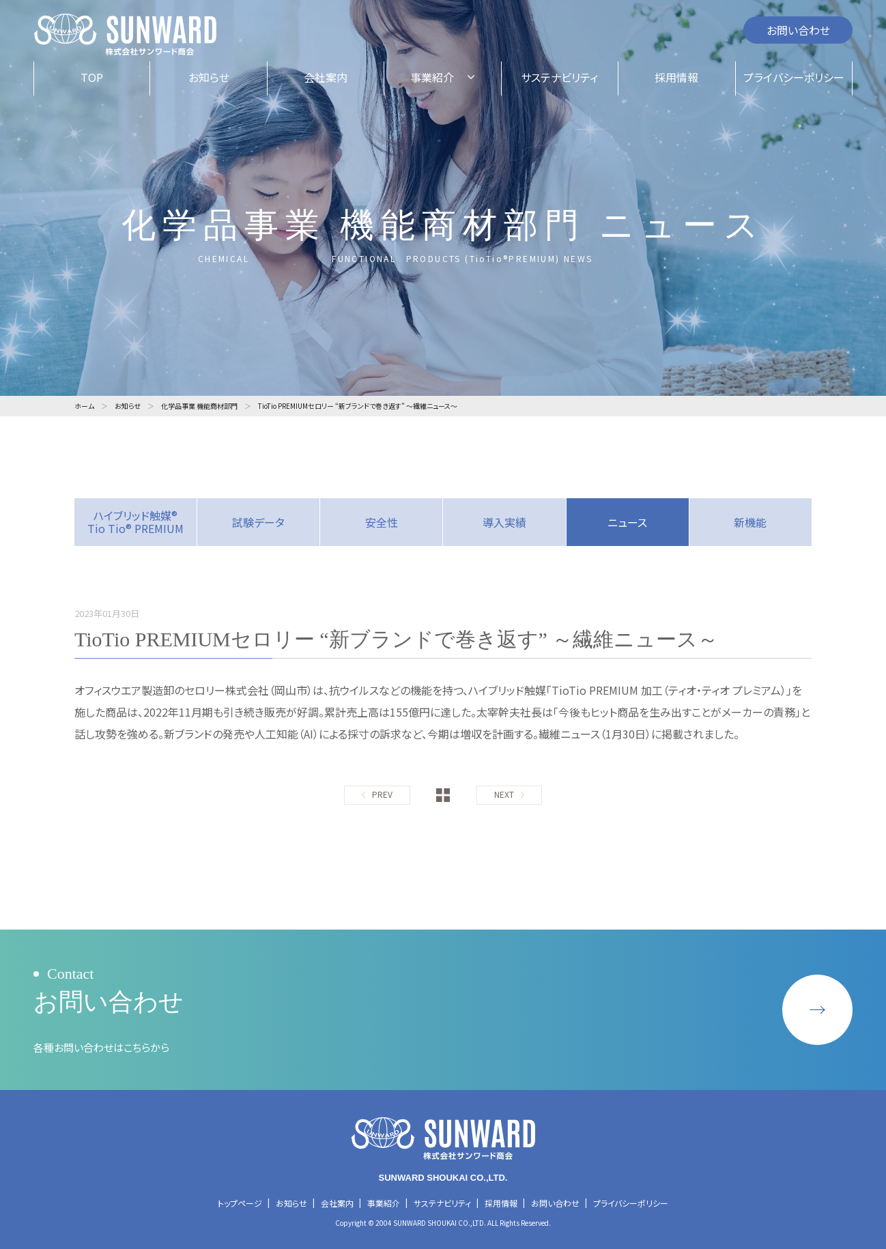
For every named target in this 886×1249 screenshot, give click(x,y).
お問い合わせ (798, 30)
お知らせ (291, 1203)
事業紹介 (383, 1203)
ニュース (627, 522)
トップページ (240, 1203)
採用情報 (501, 1203)
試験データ (258, 522)
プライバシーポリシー (630, 1203)
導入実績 (504, 522)
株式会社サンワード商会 (124, 35)
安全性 (381, 522)
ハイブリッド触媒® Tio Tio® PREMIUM (135, 521)
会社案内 (337, 1203)
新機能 (750, 522)
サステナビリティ (442, 1203)
